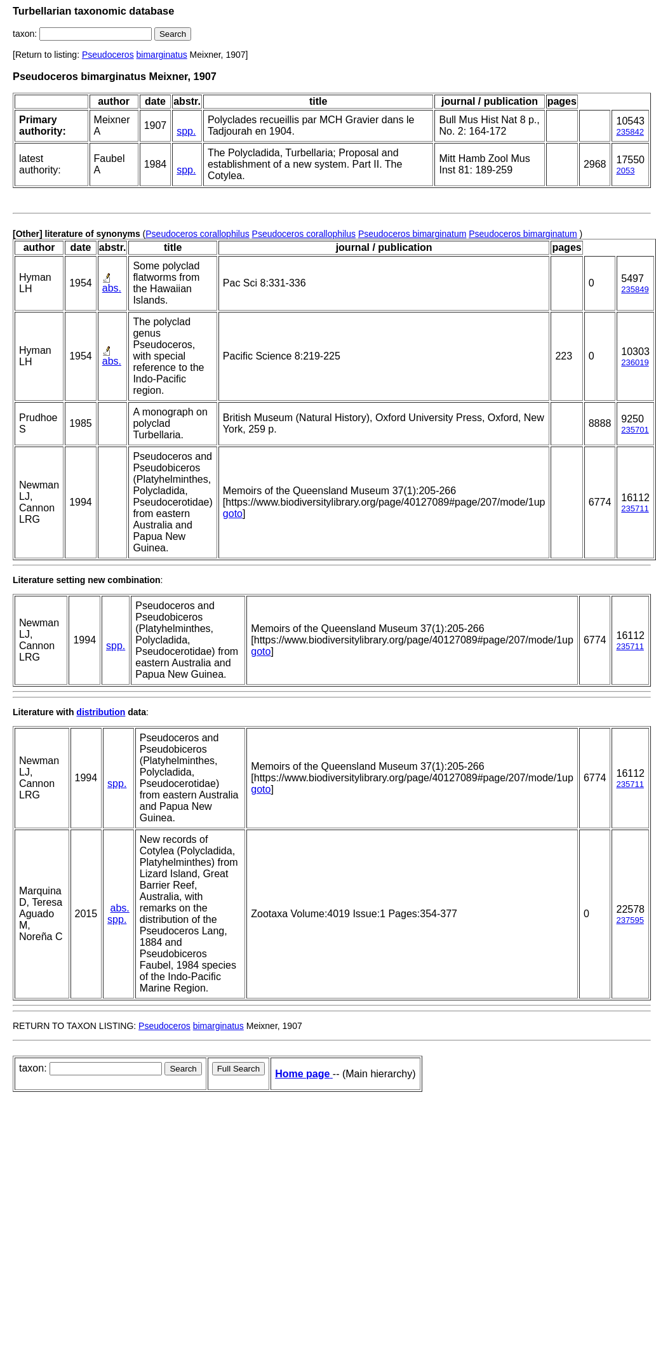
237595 (629, 920)
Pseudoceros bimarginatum (412, 234)
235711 (634, 508)
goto (233, 513)
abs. (111, 288)
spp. (186, 131)
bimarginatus (162, 55)
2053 (625, 170)
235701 (634, 429)
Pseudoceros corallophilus (197, 234)
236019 (634, 362)
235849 (634, 289)
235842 (629, 132)
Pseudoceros (108, 55)
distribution (100, 712)
